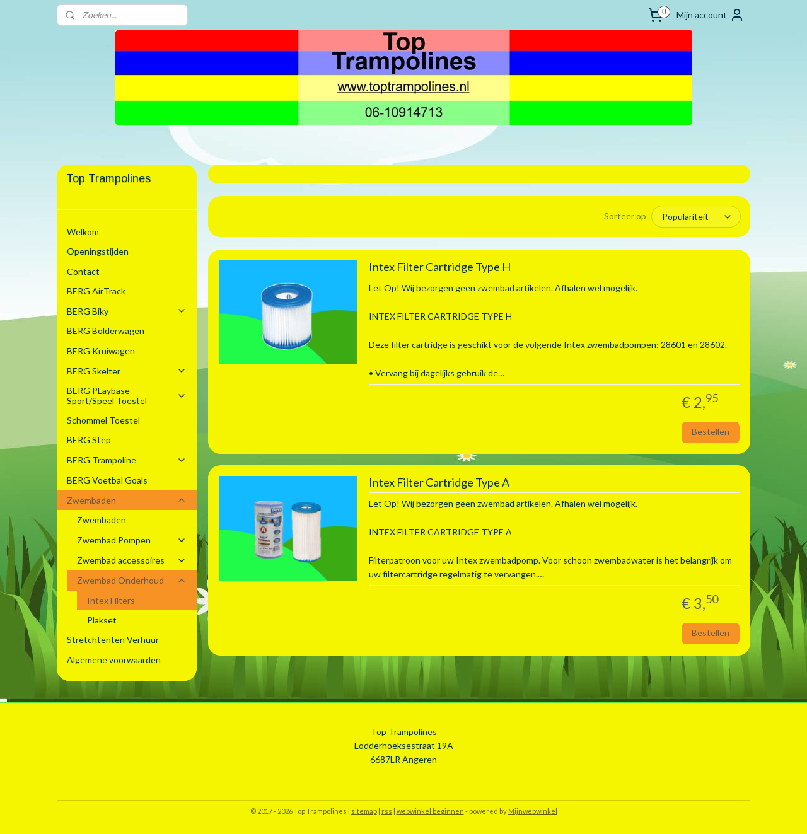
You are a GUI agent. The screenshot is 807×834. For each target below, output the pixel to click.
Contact (83, 271)
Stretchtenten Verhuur (113, 639)
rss (386, 811)
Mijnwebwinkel (532, 811)
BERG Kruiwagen (101, 350)
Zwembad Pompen (132, 540)
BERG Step (89, 439)
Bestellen (710, 431)
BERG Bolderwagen (105, 330)
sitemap (364, 811)
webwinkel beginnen (430, 811)
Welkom (83, 231)
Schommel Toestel (103, 420)
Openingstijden (98, 251)
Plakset (102, 620)
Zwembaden (127, 500)
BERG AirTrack (96, 291)
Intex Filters (111, 600)
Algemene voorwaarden (114, 659)
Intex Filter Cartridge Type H (439, 267)
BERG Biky (127, 311)
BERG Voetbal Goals (107, 480)
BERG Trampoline (127, 460)
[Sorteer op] (696, 216)
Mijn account (710, 15)
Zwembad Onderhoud (132, 580)
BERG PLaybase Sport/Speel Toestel (127, 395)
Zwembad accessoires (132, 560)
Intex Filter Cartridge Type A (438, 482)
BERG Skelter (127, 371)
